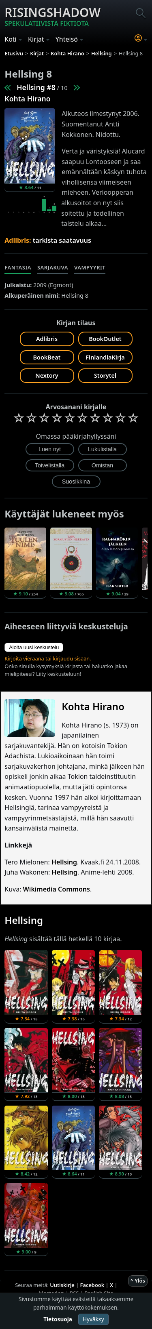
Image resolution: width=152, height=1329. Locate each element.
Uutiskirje (62, 1285)
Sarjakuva (52, 267)
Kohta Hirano (27, 98)
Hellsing (64, 862)
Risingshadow (52, 16)
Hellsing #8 (36, 87)
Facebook (92, 1285)
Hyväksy (93, 1319)
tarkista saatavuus (62, 240)
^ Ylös (138, 1280)
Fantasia (17, 267)
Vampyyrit (89, 267)
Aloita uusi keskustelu (34, 647)
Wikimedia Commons (56, 889)
